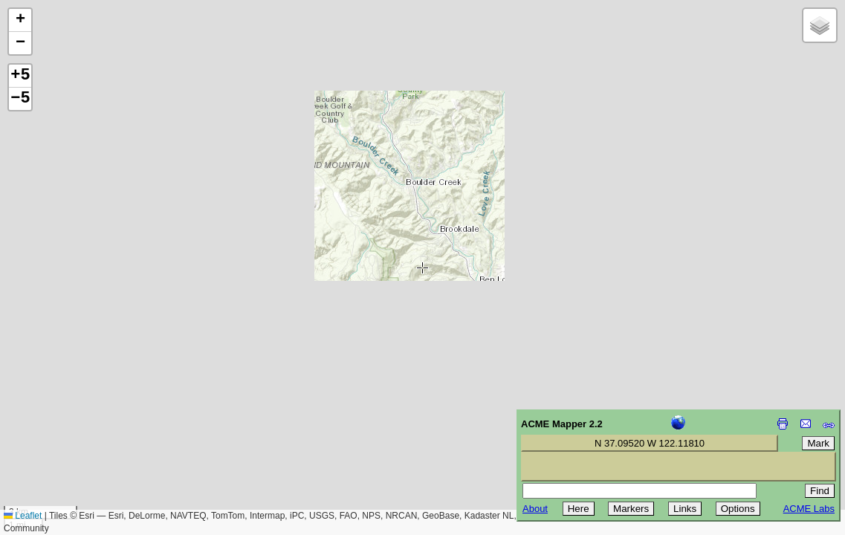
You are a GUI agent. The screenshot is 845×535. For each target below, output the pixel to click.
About (535, 508)
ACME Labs (809, 508)
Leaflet (23, 515)
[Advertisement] (78, 429)
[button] (20, 20)
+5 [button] (20, 76)
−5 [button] (20, 99)
